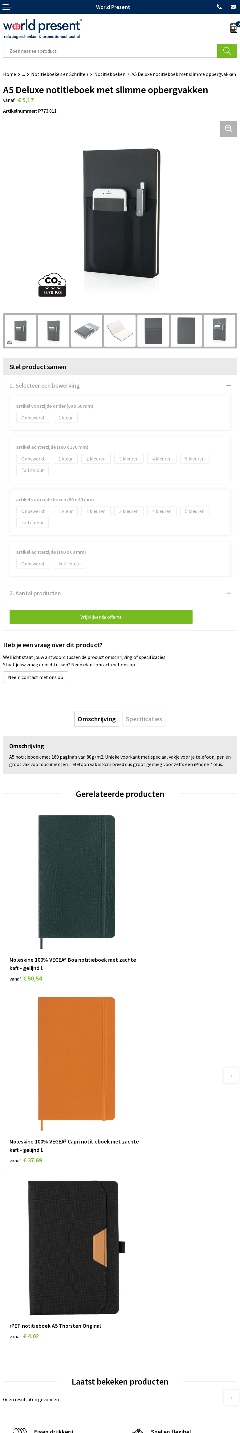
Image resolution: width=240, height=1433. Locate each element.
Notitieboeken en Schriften (59, 74)
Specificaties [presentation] (144, 718)
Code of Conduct (140, 1285)
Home (9, 74)
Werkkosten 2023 (141, 1276)
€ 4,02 (24, 1093)
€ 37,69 (143, 948)
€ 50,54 (26, 948)
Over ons (132, 1267)
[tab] (96, 719)
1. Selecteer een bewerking (45, 385)
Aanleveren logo (140, 1314)
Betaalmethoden (21, 1371)
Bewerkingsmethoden (146, 1304)
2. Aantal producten (35, 593)
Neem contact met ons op (35, 677)
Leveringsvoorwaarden (147, 1295)
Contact (11, 1362)
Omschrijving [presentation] (97, 718)
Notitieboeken (109, 74)
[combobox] (110, 51)
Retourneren (16, 1381)
